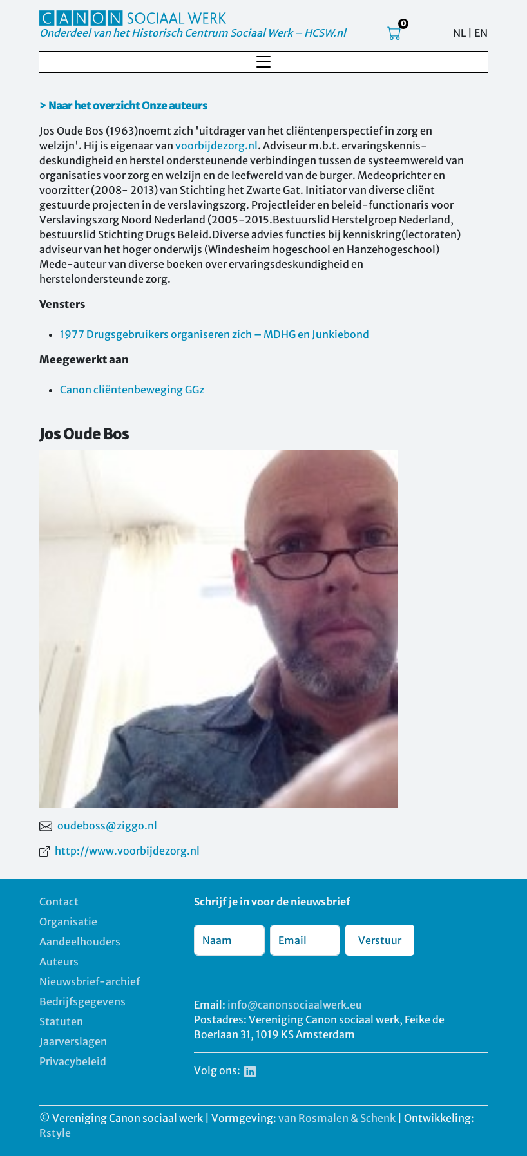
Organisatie (68, 921)
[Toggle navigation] (263, 62)
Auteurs (59, 961)
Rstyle (55, 1132)
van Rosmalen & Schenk (337, 1118)
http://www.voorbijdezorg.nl (127, 850)
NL (459, 32)
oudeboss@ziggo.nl (107, 825)
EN (481, 32)
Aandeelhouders (79, 941)
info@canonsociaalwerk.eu (294, 1004)
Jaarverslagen (73, 1041)
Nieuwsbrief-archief (89, 981)
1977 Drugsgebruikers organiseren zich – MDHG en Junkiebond (214, 334)
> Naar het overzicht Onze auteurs (123, 105)
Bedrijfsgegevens (82, 1001)
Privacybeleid (72, 1061)
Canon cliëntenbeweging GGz (132, 389)
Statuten (61, 1021)
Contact (59, 901)
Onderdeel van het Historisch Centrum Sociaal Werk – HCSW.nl (192, 32)
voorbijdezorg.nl (216, 145)
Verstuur (379, 940)
